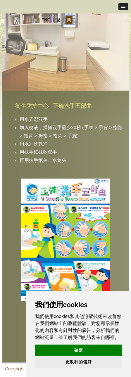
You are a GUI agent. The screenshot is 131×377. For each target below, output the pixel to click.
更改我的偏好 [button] (79, 361)
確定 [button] (78, 350)
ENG (46, 20)
